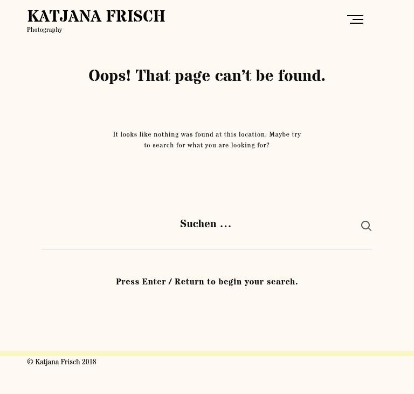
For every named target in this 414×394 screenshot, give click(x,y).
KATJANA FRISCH (96, 17)
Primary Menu (358, 19)
